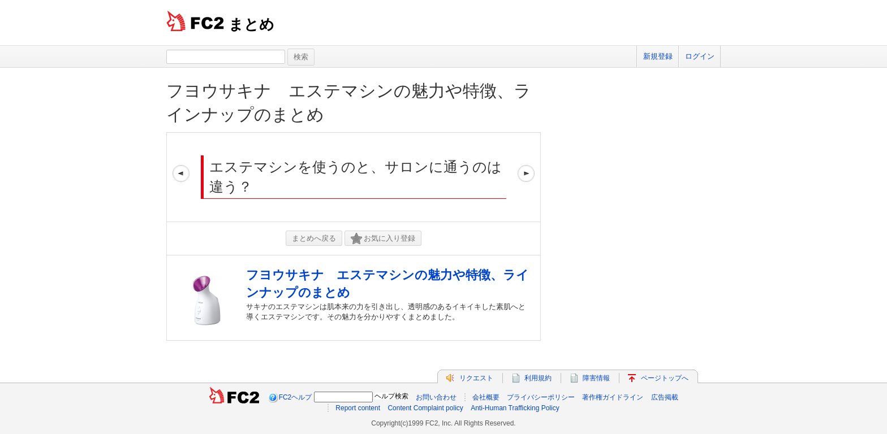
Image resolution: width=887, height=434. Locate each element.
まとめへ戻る (314, 238)
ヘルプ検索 (391, 396)
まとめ (251, 24)
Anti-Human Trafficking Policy (515, 408)
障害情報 (596, 378)
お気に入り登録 (383, 239)
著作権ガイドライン (612, 397)
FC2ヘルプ (295, 397)
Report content (357, 408)
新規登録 (658, 56)
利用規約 (538, 378)
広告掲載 (664, 397)
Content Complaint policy (425, 408)
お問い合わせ (436, 397)
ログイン (699, 56)
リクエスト (476, 378)
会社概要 (486, 397)
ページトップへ (664, 378)
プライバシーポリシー (541, 397)
